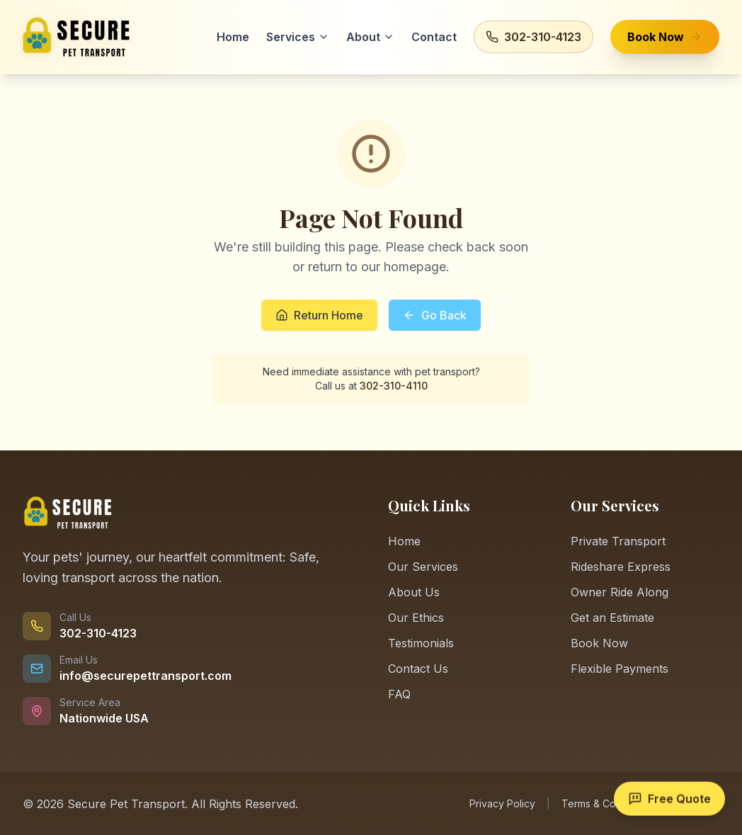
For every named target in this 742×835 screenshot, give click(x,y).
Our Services (423, 566)
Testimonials (421, 643)
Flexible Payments (619, 668)
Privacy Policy (502, 803)
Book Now (599, 643)
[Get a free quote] (669, 800)
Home (404, 541)
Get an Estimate (612, 617)
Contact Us (418, 668)
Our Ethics (416, 617)
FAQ (399, 694)
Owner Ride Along (619, 592)
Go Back (435, 315)
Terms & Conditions (606, 803)
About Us (414, 592)
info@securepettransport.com (145, 676)
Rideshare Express (620, 566)
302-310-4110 (394, 386)
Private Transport (618, 541)
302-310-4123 (98, 633)
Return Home (319, 315)
